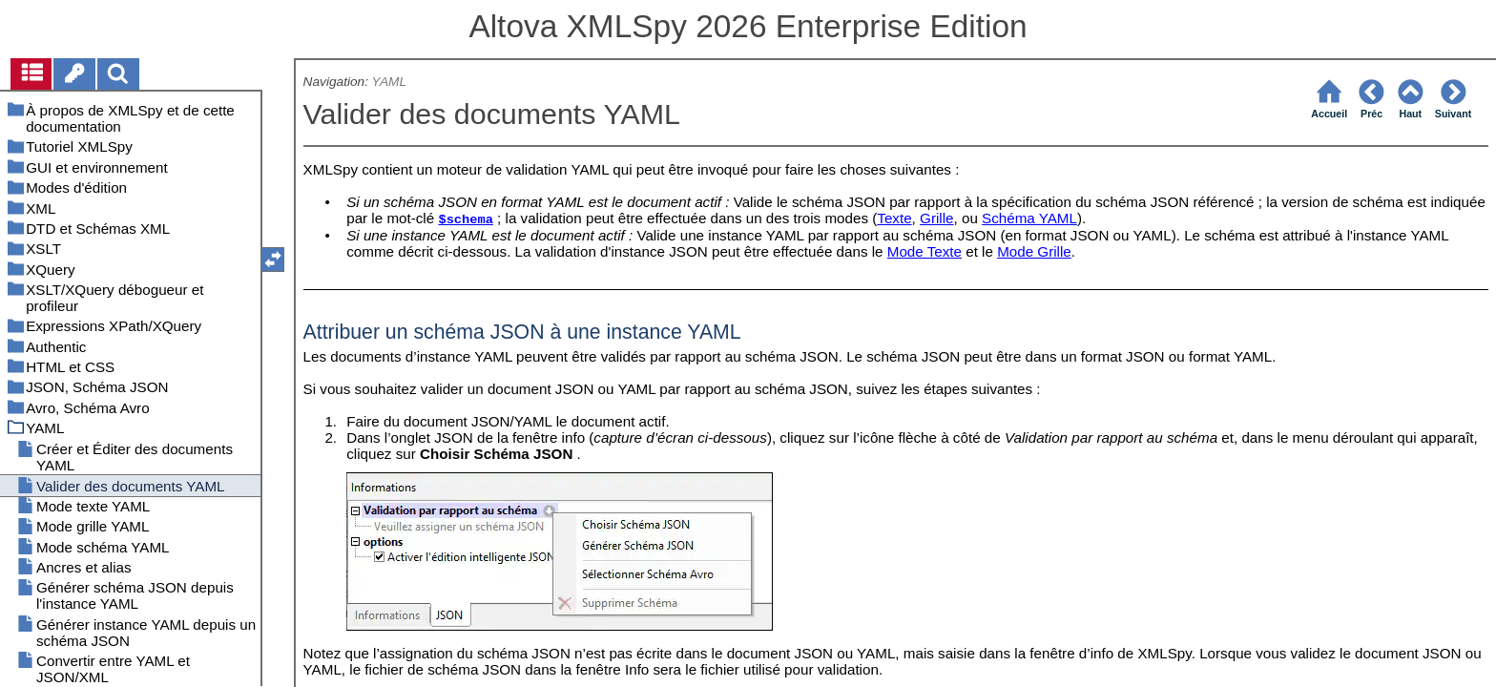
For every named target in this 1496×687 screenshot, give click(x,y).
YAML (389, 81)
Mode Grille (1034, 251)
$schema (465, 220)
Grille (936, 218)
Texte (894, 218)
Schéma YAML (1029, 218)
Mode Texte (924, 251)
